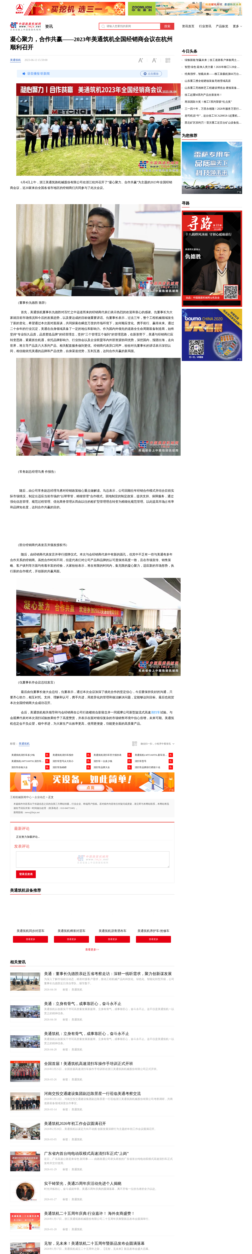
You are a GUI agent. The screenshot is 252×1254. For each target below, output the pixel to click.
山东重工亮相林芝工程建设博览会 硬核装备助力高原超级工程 (213, 87)
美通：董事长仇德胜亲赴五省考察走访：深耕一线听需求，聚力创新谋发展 (108, 974)
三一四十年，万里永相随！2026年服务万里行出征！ (213, 108)
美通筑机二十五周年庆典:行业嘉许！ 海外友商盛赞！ (89, 1213)
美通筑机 (15, 60)
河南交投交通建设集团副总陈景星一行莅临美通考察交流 (92, 1093)
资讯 (49, 26)
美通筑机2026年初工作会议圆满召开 (75, 1123)
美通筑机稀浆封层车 (71, 930)
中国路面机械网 (25, 26)
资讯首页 (188, 26)
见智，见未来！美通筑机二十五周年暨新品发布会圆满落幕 (94, 1243)
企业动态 (39, 797)
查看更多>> (92, 949)
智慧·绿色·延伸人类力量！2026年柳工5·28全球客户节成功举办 (213, 67)
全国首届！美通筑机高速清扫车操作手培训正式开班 (88, 1063)
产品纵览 (222, 26)
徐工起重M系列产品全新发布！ (203, 94)
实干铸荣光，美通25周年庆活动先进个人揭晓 (82, 1183)
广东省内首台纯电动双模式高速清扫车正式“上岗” (86, 1153)
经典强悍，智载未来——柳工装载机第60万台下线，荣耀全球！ (213, 74)
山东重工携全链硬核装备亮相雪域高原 (208, 80)
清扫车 (155, 712)
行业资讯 (205, 26)
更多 (236, 26)
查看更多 (30, 939)
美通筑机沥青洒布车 (112, 930)
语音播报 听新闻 (91, 74)
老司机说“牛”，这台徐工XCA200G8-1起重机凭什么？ (213, 115)
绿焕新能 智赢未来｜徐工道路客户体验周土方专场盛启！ (213, 60)
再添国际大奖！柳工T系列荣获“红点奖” (208, 101)
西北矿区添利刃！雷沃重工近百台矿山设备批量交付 (213, 122)
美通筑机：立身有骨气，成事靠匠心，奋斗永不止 (86, 1033)
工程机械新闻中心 (21, 797)
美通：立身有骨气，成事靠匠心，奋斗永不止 (82, 1003)
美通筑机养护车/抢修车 (153, 930)
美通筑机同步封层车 (30, 930)
